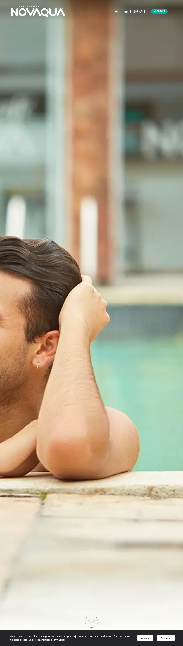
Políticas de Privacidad (65, 640)
